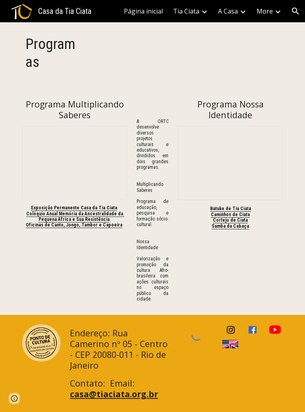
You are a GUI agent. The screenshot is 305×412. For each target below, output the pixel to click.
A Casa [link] (228, 11)
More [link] (265, 11)
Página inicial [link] (143, 11)
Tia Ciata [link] (186, 11)
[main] (52, 53)
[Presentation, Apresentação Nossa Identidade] (230, 163)
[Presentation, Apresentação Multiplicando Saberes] (74, 162)
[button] (295, 11)
